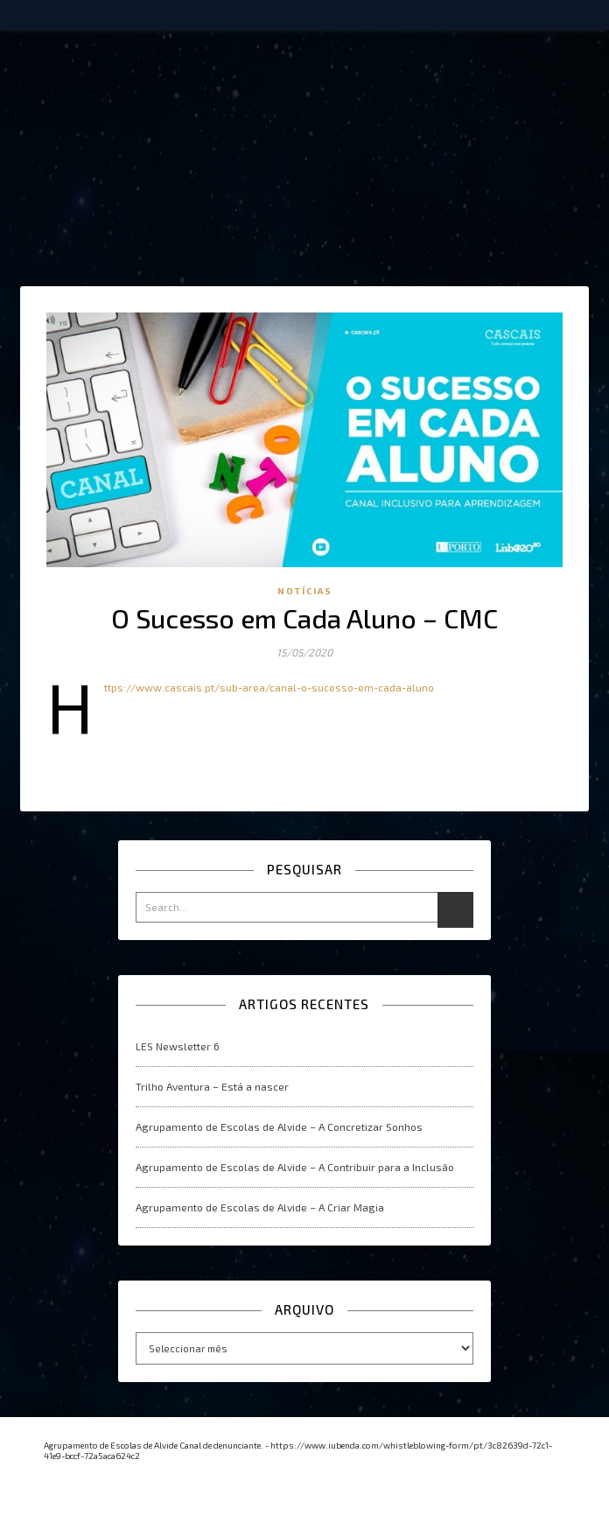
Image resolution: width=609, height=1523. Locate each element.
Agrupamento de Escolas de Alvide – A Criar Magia (260, 1207)
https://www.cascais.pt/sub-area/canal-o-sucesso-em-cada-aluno (269, 687)
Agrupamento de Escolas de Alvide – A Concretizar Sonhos (279, 1126)
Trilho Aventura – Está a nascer (212, 1086)
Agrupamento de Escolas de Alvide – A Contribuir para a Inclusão (295, 1167)
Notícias (304, 591)
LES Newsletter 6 (178, 1046)
